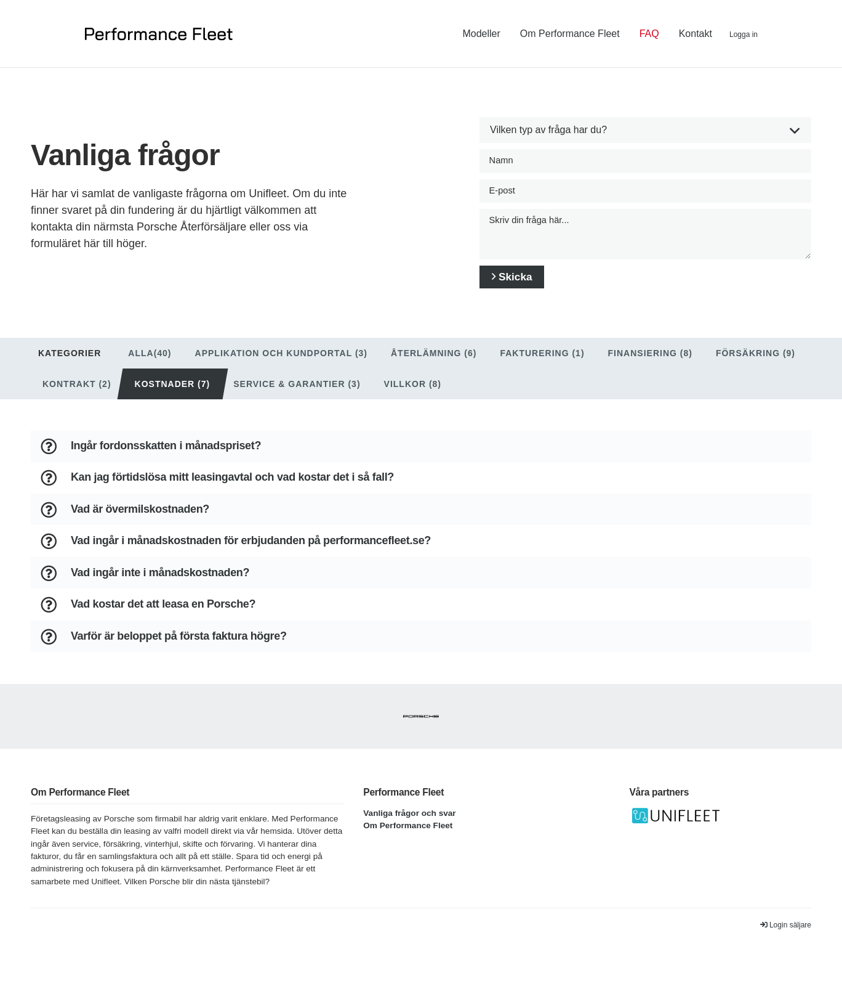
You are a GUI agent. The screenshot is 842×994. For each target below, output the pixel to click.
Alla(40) (149, 366)
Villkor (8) (412, 397)
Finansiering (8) (650, 366)
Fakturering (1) (542, 366)
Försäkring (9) (755, 366)
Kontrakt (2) (76, 397)
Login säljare (785, 947)
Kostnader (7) (172, 397)
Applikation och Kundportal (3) (281, 366)
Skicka (523, 288)
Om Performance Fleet (407, 848)
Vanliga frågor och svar (409, 835)
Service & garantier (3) (296, 397)
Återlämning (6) (433, 366)
